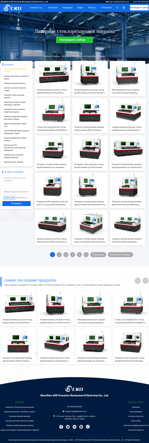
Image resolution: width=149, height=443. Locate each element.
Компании (136, 407)
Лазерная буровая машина (14, 83)
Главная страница (38, 8)
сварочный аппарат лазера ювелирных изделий (15, 103)
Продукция (68, 8)
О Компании (106, 8)
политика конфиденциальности (136, 425)
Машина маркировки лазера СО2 (15, 125)
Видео (80, 8)
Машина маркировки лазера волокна (15, 139)
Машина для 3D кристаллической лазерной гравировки (15, 147)
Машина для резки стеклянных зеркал (16, 77)
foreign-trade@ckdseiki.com (118, 2)
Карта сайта (136, 421)
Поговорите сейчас (139, 8)
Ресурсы (92, 8)
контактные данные (136, 430)
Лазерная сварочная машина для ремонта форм (15, 117)
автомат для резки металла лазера (15, 89)
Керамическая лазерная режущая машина (13, 156)
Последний (98, 255)
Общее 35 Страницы (120, 255)
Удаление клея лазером (13, 162)
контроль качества (136, 416)
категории (53, 8)
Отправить (16, 203)
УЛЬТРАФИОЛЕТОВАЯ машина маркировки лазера (16, 132)
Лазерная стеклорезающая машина (15, 70)
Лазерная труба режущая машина (14, 96)
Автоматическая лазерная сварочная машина (14, 110)
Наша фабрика (136, 412)
